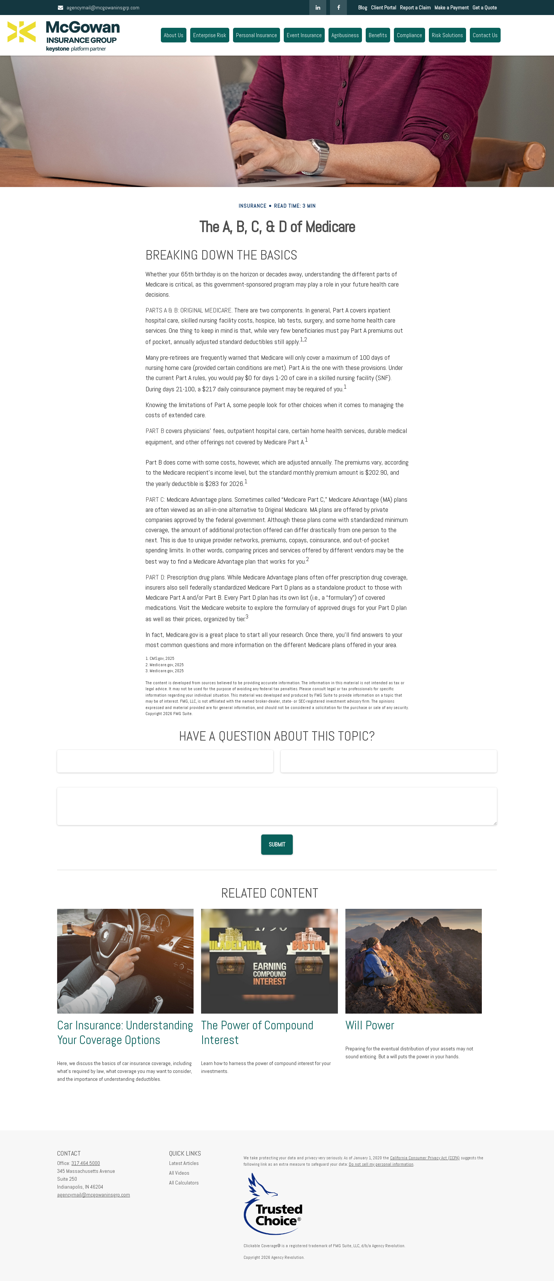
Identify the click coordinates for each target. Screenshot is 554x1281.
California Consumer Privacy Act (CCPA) (425, 1157)
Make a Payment (451, 7)
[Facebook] (338, 7)
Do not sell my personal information (381, 1164)
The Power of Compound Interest (257, 1032)
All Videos (179, 1172)
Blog (362, 7)
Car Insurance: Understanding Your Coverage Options (125, 1032)
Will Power (369, 1025)
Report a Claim (415, 7)
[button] (173, 35)
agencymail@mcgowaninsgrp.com (98, 7)
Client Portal (383, 7)
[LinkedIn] (317, 7)
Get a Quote (484, 7)
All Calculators (184, 1182)
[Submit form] (277, 844)
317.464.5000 (85, 1163)
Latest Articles (184, 1163)
